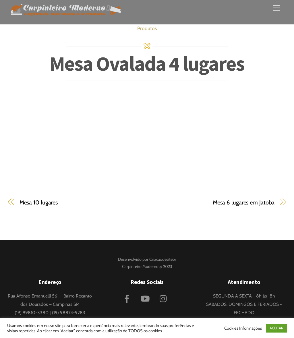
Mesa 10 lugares (39, 202)
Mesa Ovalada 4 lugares (147, 63)
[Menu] (276, 8)
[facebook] (128, 298)
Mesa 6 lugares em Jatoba (244, 202)
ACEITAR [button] (276, 328)
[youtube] (146, 298)
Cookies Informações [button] (243, 328)
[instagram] (165, 298)
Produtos (147, 28)
